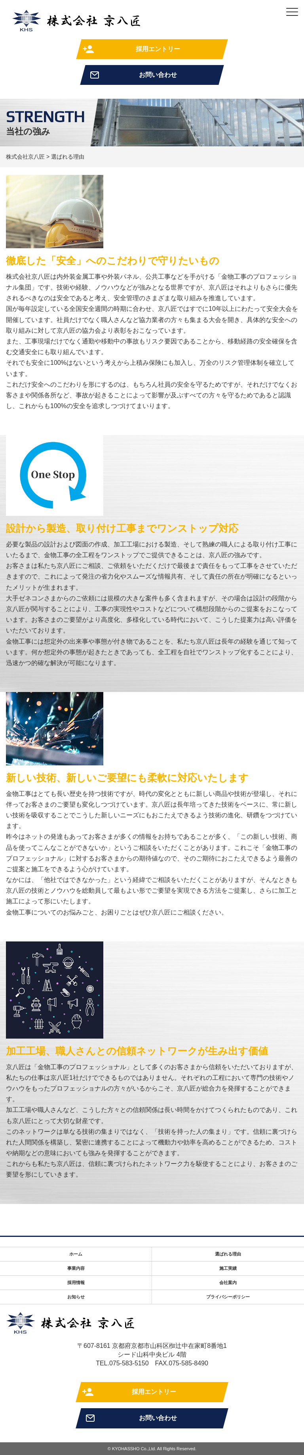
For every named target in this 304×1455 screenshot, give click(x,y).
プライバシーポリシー (228, 1296)
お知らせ (76, 1296)
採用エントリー (158, 49)
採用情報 (76, 1282)
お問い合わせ (158, 74)
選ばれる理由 (228, 1254)
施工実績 (228, 1268)
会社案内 (228, 1282)
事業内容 (76, 1268)
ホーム (75, 1254)
